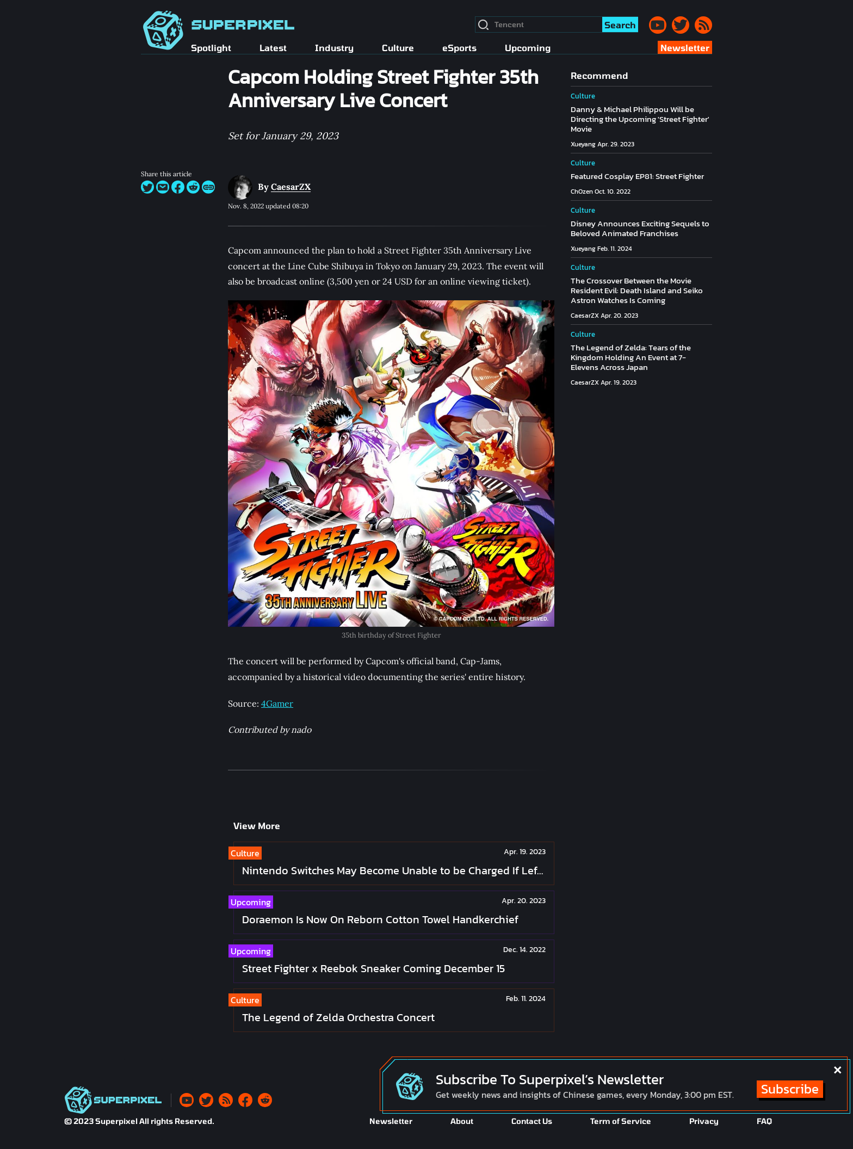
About (461, 1121)
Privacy (704, 1121)
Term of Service (620, 1121)
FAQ (764, 1121)
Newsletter (390, 1121)
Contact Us (531, 1121)
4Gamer (277, 703)
